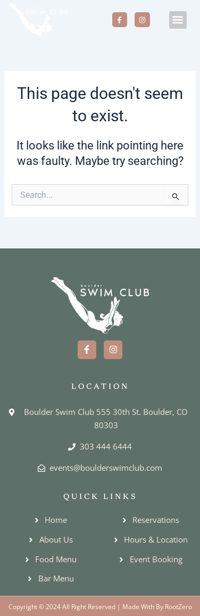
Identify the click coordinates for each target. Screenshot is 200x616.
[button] (178, 20)
